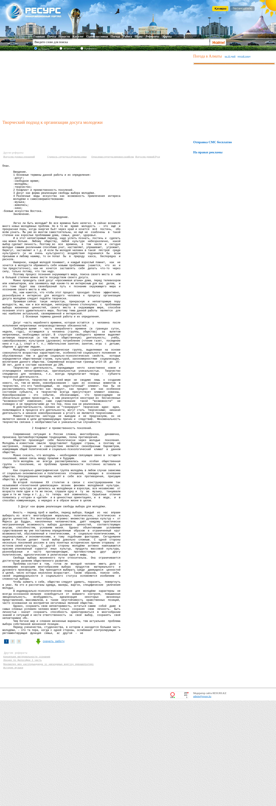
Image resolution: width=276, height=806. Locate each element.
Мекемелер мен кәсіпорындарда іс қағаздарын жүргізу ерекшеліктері (48, 768)
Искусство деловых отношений (19, 156)
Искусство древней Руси (147, 156)
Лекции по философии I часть (22, 764)
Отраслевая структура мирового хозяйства (112, 156)
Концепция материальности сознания (26, 760)
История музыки (13, 772)
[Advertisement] (97, 85)
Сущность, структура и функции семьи (66, 156)
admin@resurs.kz (202, 801)
